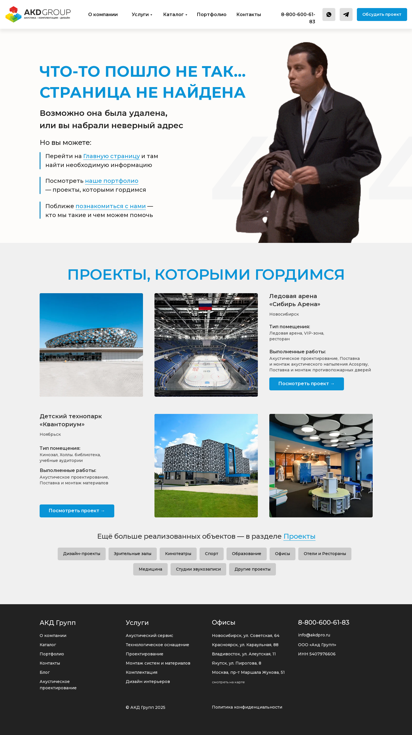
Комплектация (141, 672)
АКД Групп (58, 623)
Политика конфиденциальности (247, 707)
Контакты (248, 14)
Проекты (299, 536)
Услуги (140, 14)
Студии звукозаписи (198, 569)
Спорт (211, 553)
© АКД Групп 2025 (145, 707)
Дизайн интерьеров (148, 681)
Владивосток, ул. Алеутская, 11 (244, 654)
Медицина (150, 569)
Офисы (282, 553)
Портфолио (212, 14)
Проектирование (144, 654)
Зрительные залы (132, 553)
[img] (38, 14)
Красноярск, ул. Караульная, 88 (245, 644)
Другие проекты (252, 569)
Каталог (173, 14)
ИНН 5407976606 (317, 654)
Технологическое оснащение (157, 644)
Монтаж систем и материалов (158, 663)
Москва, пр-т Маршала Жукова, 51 (248, 672)
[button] (382, 14)
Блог (45, 672)
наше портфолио (111, 180)
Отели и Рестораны (325, 553)
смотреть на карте (228, 682)
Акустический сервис (149, 635)
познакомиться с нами (111, 206)
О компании (103, 14)
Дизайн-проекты (81, 553)
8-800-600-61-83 (323, 622)
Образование (246, 553)
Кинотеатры (178, 553)
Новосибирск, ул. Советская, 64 (245, 635)
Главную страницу (111, 156)
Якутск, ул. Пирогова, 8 (236, 663)
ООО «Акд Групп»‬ (317, 644)
